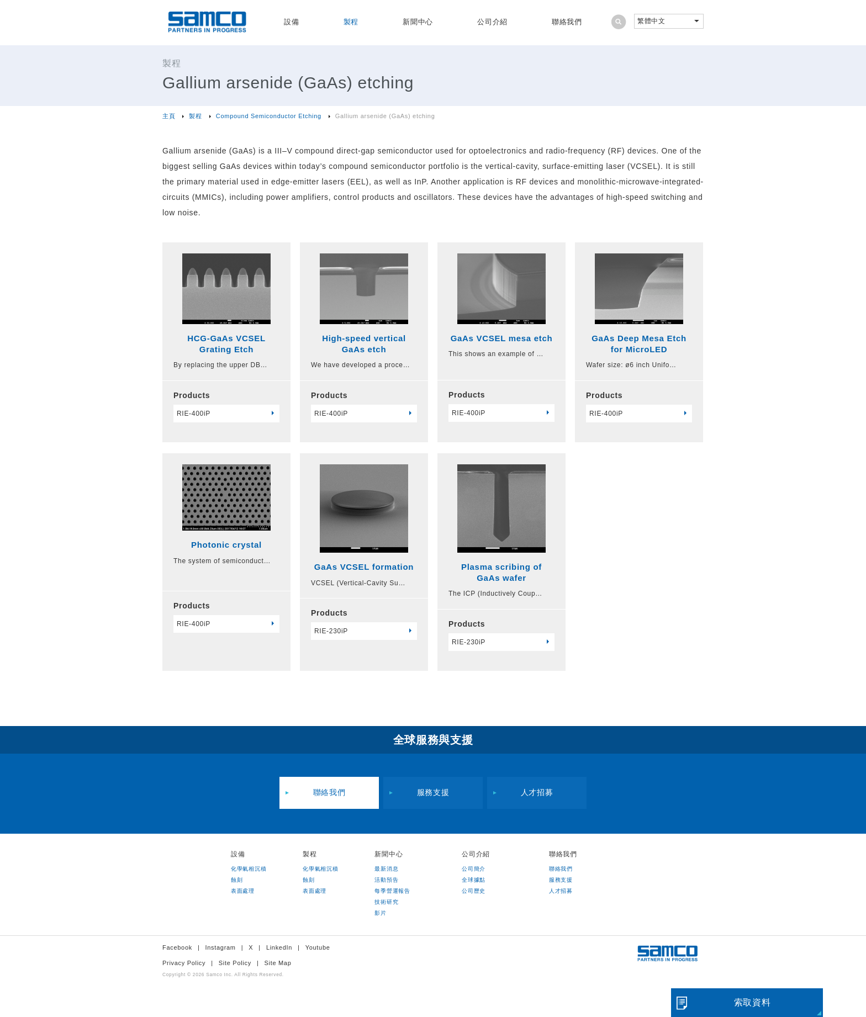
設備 (291, 22)
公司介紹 (492, 22)
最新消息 (386, 869)
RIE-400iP (193, 413)
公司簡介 (473, 869)
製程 (351, 22)
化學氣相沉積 (248, 869)
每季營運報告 (392, 891)
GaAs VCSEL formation (364, 566)
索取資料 (752, 1002)
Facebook (177, 947)
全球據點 (473, 880)
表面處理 (243, 891)
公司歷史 (473, 891)
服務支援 (433, 792)
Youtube (317, 947)
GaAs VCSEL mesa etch (502, 338)
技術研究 (386, 902)
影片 (380, 913)
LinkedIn (279, 947)
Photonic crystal (226, 544)
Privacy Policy (183, 963)
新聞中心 (418, 22)
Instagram (220, 947)
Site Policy (235, 963)
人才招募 (537, 792)
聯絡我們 (567, 22)
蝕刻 (236, 880)
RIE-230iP (331, 631)
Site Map (277, 963)
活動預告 (386, 880)
